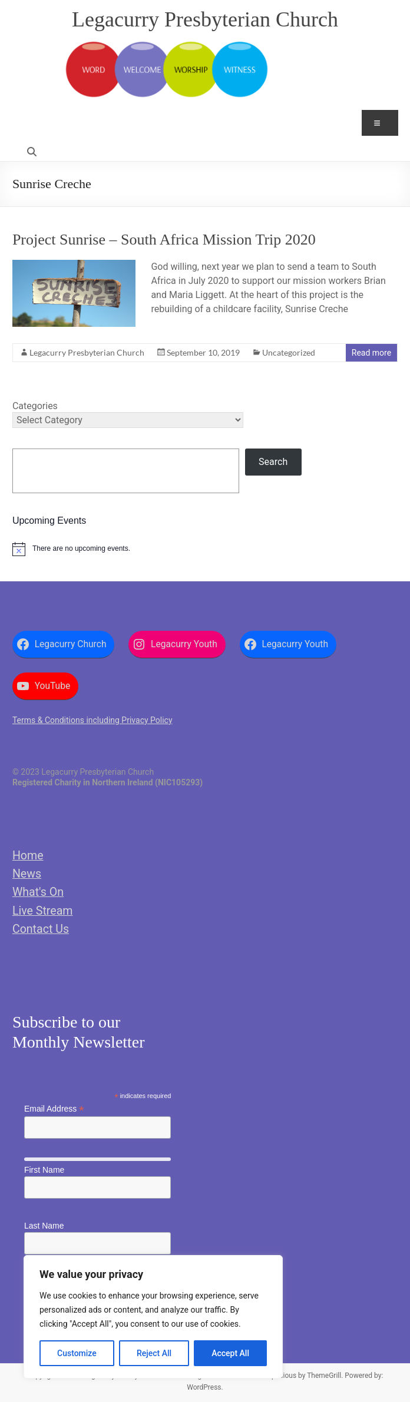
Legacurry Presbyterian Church (205, 19)
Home (28, 855)
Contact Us (40, 929)
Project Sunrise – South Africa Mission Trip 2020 (164, 239)
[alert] (205, 549)
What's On (38, 892)
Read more (371, 352)
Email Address (54, 1109)
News (26, 874)
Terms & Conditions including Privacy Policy (92, 720)
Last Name (44, 1225)
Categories (35, 405)
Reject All (154, 1353)
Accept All (230, 1353)
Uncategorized (288, 352)
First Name (44, 1170)
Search (273, 461)
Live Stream (42, 911)
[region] (153, 1316)
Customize (77, 1353)
